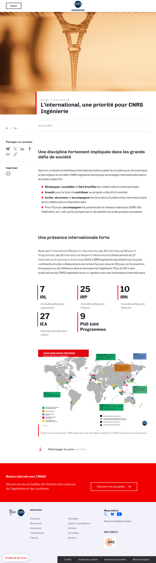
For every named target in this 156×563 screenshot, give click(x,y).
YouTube (119, 514)
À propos (35, 518)
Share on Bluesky (8, 149)
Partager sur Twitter (15, 149)
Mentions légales (141, 559)
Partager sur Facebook (30, 149)
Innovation (35, 528)
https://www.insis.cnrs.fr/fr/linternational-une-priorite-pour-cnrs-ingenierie (15, 154)
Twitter (105, 514)
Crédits (67, 559)
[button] (16, 557)
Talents (34, 537)
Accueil (45, 99)
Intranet (72, 537)
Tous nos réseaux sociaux (117, 521)
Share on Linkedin (22, 149)
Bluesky (112, 514)
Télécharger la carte (67, 449)
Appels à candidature (79, 523)
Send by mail (8, 154)
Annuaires (73, 533)
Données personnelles (115, 559)
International (61, 99)
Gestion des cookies (88, 559)
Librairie (72, 528)
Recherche (36, 523)
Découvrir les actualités (111, 486)
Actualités (73, 518)
